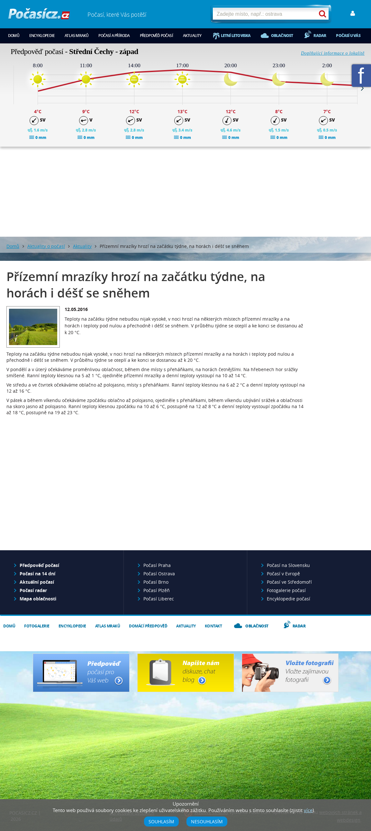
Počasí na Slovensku (288, 565)
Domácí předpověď (148, 626)
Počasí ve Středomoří (289, 582)
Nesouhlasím (207, 821)
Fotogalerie (37, 626)
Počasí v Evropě (283, 574)
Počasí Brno (155, 582)
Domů (13, 35)
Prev (9, 88)
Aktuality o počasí (46, 246)
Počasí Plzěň (156, 590)
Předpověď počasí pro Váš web (81, 672)
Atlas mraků (76, 35)
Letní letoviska (236, 35)
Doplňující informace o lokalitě (333, 53)
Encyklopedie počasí (288, 599)
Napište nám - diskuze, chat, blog (185, 672)
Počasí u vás (348, 35)
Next (362, 88)
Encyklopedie (42, 35)
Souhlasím (161, 821)
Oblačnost (282, 35)
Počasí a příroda (114, 35)
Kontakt (213, 626)
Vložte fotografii (290, 672)
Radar (319, 35)
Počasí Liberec (158, 599)
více (308, 810)
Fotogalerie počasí (286, 590)
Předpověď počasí (156, 35)
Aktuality (192, 35)
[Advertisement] (185, 192)
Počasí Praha (157, 565)
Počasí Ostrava (159, 574)
